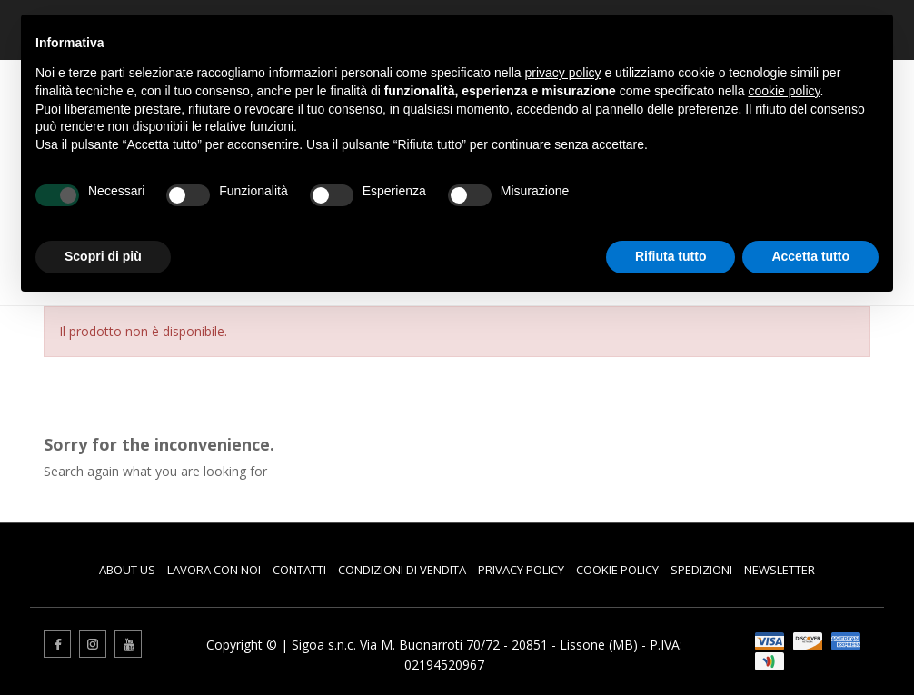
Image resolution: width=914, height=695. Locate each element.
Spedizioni (701, 569)
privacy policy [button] (563, 72)
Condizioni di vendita (402, 569)
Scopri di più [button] (103, 256)
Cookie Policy (617, 569)
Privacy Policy (521, 569)
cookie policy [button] (784, 91)
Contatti (299, 569)
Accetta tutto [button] (810, 256)
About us (127, 569)
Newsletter (779, 569)
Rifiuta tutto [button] (671, 256)
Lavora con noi (214, 569)
